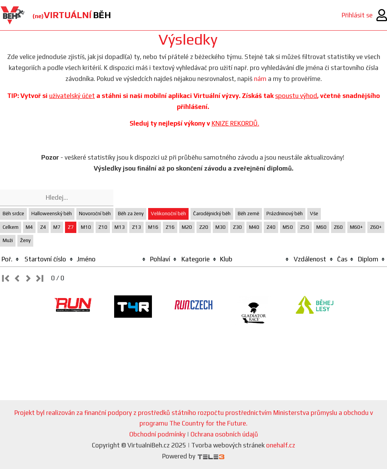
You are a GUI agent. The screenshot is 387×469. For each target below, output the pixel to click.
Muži (8, 240)
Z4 (43, 227)
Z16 (170, 227)
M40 (254, 227)
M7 (56, 227)
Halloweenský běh (51, 213)
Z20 (203, 227)
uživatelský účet (72, 95)
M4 (29, 227)
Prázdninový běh (284, 213)
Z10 (102, 227)
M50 (288, 227)
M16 (153, 227)
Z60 (338, 227)
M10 (86, 227)
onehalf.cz (280, 445)
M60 (321, 227)
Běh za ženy (131, 213)
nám (260, 78)
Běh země (248, 213)
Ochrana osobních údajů (224, 434)
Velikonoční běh (168, 213)
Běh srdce (13, 213)
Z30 (237, 227)
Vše (314, 213)
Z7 (71, 227)
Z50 (304, 227)
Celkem (11, 227)
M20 (187, 227)
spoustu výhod (296, 95)
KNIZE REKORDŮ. (235, 123)
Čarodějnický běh (212, 213)
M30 (220, 227)
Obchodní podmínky (157, 434)
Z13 (136, 227)
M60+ (356, 227)
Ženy (25, 240)
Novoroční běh (95, 213)
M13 (120, 227)
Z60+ (376, 227)
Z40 (271, 227)
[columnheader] (10, 259)
